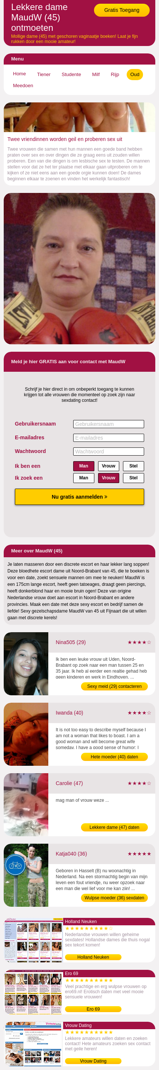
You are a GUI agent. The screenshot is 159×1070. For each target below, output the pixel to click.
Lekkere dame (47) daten (114, 827)
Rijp (115, 74)
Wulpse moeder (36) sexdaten (115, 897)
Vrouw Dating (93, 1061)
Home (19, 73)
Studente (71, 74)
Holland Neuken (93, 957)
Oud (135, 74)
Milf (96, 74)
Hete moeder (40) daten (114, 756)
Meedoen (23, 85)
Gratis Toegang (122, 10)
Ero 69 (93, 1009)
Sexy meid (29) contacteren (114, 686)
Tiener (44, 74)
